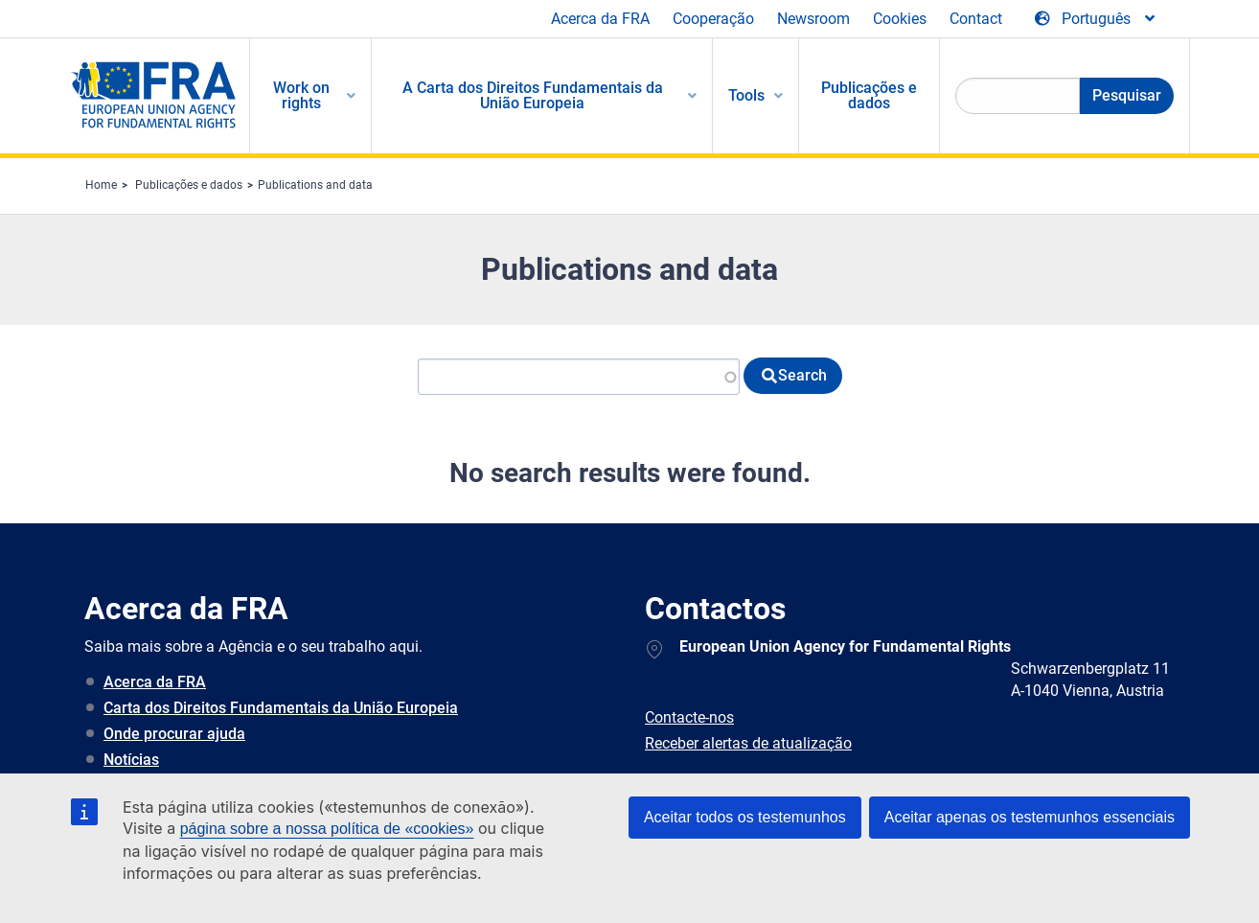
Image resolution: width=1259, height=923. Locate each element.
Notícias (131, 759)
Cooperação (713, 19)
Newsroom (813, 19)
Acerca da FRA (600, 19)
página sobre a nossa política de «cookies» (327, 828)
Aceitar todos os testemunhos (745, 817)
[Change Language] (1096, 19)
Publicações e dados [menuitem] (869, 95)
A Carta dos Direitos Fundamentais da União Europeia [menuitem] (532, 95)
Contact (976, 19)
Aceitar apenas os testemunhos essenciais (1029, 817)
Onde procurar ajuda (174, 734)
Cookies (900, 19)
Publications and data (315, 185)
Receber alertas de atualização (748, 743)
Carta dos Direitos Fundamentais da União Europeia (280, 708)
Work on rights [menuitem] (301, 95)
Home (101, 185)
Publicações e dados (188, 185)
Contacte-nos (689, 717)
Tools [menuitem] (746, 95)
